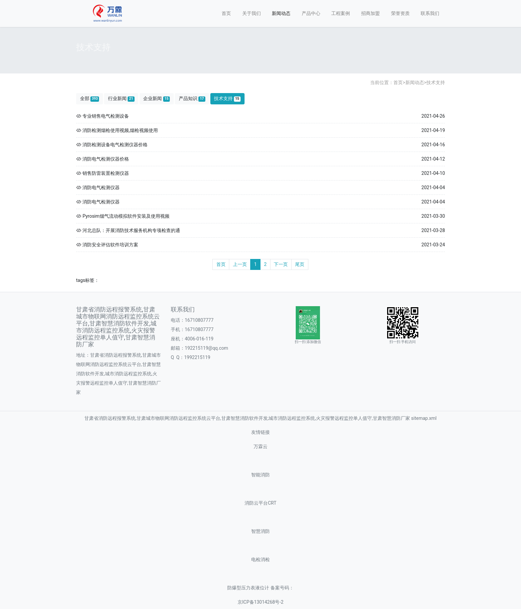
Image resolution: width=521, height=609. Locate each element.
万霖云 (260, 446)
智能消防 (260, 475)
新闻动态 (281, 13)
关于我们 (251, 13)
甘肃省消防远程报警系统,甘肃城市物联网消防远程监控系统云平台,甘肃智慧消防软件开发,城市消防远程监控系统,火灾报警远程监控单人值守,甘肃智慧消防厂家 (247, 418)
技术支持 (435, 82)
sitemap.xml (260, 505)
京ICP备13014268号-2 (260, 602)
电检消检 (260, 559)
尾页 (299, 264)
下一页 (281, 264)
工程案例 (340, 13)
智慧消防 (260, 531)
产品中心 (311, 13)
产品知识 (192, 98)
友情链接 (260, 432)
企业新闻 (156, 98)
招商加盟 (370, 13)
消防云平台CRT (260, 503)
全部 (89, 98)
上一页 (240, 264)
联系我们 (430, 13)
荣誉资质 (400, 13)
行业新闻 (121, 98)
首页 (226, 13)
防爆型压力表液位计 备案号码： (260, 588)
